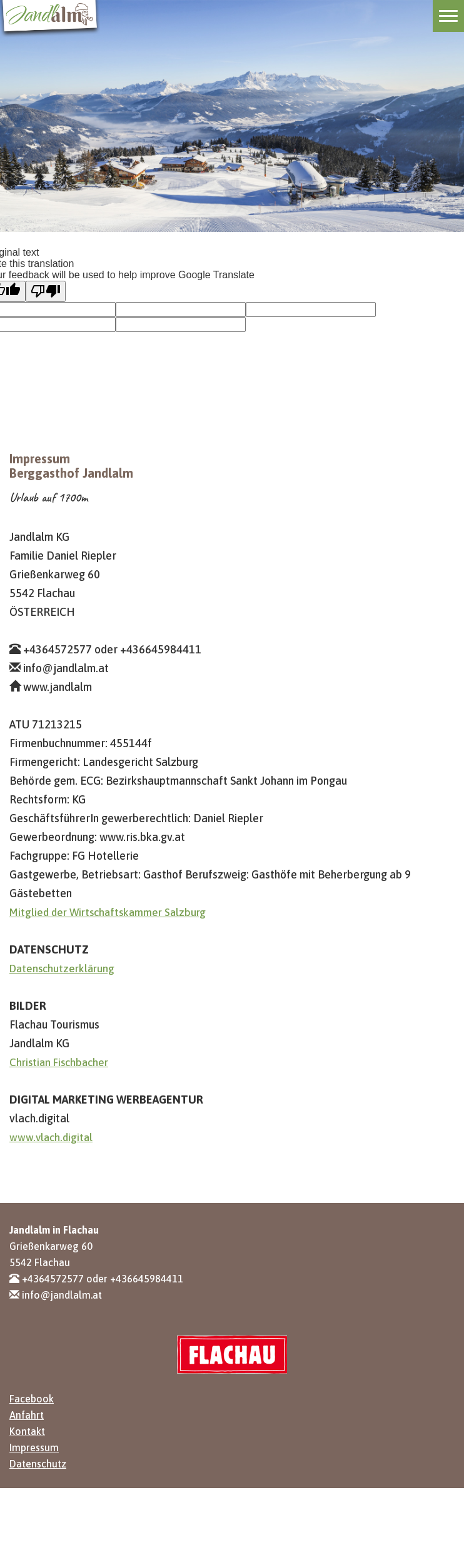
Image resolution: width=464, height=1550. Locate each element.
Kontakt (27, 1431)
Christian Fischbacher (58, 1062)
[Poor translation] (46, 291)
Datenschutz (37, 1463)
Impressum (34, 1447)
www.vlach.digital (51, 1137)
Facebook (31, 1398)
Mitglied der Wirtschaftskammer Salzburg (107, 912)
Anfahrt (26, 1415)
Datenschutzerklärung (61, 968)
